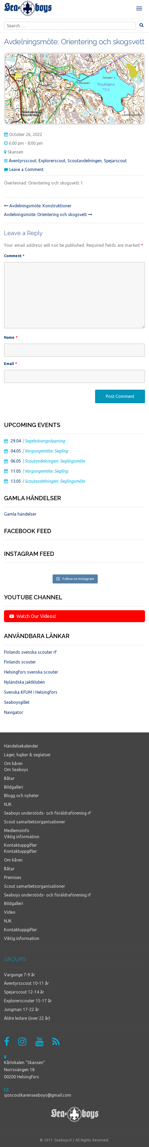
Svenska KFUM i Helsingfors (30, 692)
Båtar (9, 778)
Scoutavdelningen (84, 160)
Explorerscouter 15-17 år (28, 1000)
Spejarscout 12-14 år (24, 992)
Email (10, 364)
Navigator (13, 712)
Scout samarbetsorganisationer (34, 821)
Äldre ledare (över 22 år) (27, 1018)
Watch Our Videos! (32, 616)
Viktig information (21, 836)
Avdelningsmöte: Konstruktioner (37, 205)
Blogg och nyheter (21, 795)
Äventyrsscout (22, 160)
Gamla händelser (20, 514)
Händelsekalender (21, 746)
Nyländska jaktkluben (24, 682)
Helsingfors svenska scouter (31, 672)
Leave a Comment (26, 169)
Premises (12, 877)
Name (11, 337)
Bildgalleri (13, 787)
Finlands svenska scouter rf (30, 652)
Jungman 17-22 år (21, 1009)
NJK (8, 804)
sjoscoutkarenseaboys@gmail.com (37, 1095)
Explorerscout (52, 160)
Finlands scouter (20, 662)
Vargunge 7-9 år (19, 974)
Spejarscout (115, 160)
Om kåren (13, 763)
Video (9, 912)
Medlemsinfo (16, 830)
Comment (14, 256)
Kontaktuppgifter (20, 845)
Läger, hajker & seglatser (27, 754)
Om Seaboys (16, 769)
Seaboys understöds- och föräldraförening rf (47, 813)
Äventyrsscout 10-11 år (26, 983)
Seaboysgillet (16, 702)
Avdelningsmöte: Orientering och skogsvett (48, 214)
